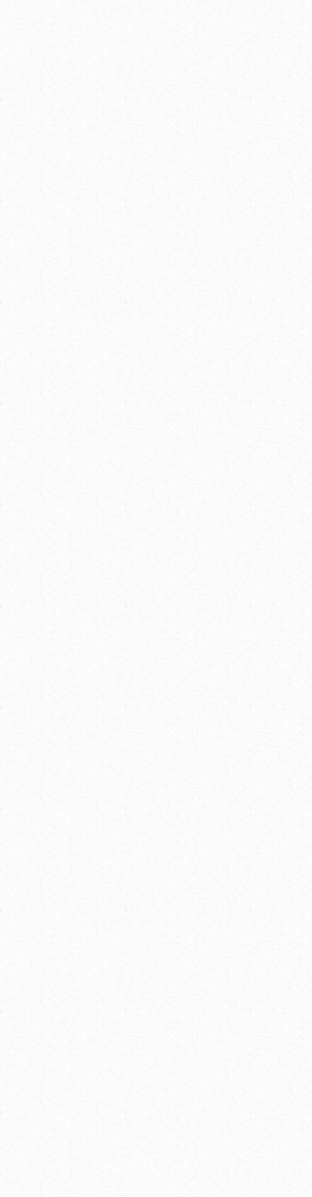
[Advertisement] (156, 83)
